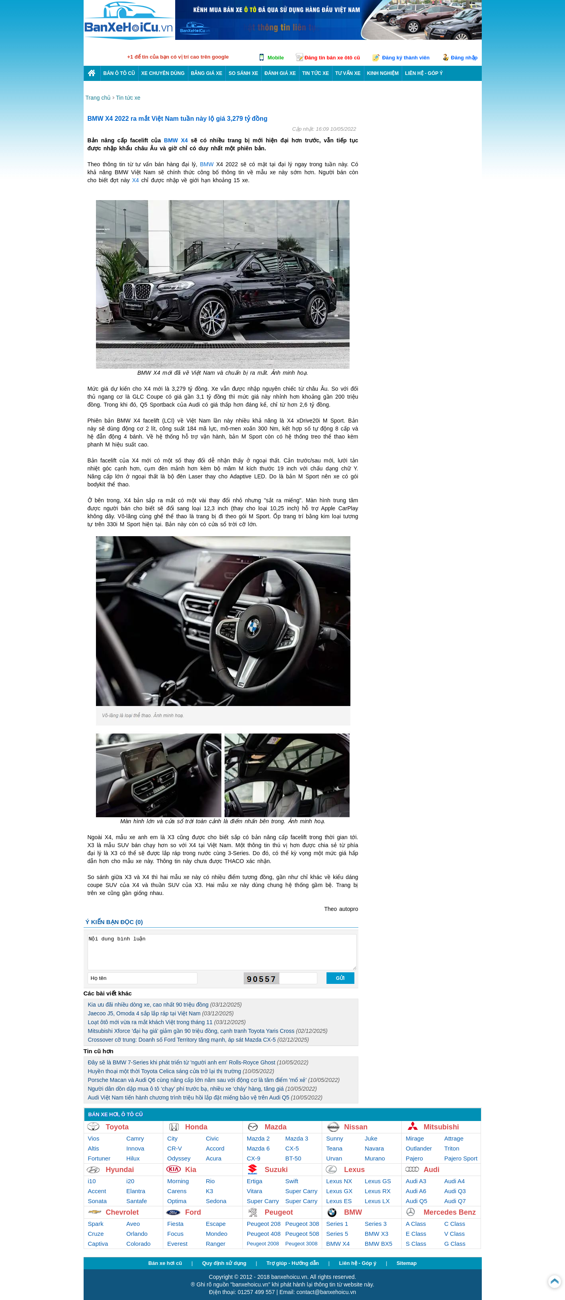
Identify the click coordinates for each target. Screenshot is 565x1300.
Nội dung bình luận (222, 952)
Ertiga (254, 1181)
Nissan (356, 1127)
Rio (210, 1181)
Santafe (136, 1201)
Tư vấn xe (348, 73)
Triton (451, 1148)
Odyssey (178, 1158)
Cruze (96, 1233)
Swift (292, 1181)
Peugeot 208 (264, 1223)
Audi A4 (454, 1181)
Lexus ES (339, 1201)
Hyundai (120, 1170)
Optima (176, 1201)
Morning (178, 1181)
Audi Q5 (416, 1201)
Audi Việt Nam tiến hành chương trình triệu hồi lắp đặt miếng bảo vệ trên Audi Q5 (205, 1097)
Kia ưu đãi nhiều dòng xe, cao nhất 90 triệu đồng (165, 1004)
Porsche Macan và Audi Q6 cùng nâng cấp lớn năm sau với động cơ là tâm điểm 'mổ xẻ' (214, 1080)
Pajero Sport (460, 1158)
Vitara (254, 1191)
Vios (94, 1138)
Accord (215, 1148)
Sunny (334, 1138)
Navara (374, 1148)
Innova (135, 1148)
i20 (130, 1181)
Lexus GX (339, 1191)
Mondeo (216, 1233)
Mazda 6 (258, 1148)
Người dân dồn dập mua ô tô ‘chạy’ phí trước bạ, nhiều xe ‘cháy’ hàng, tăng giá (202, 1089)
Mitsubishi (441, 1127)
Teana (334, 1148)
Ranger (215, 1243)
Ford (193, 1212)
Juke (371, 1138)
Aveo (133, 1223)
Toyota (117, 1127)
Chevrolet (122, 1212)
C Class (454, 1223)
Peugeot (279, 1212)
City (172, 1138)
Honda (196, 1127)
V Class (454, 1233)
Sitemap (407, 1263)
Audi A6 (416, 1191)
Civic (212, 1138)
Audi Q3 (455, 1191)
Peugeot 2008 (263, 1244)
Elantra (135, 1191)
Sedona (216, 1201)
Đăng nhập (464, 58)
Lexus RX (378, 1191)
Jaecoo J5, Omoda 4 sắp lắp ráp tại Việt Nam (161, 1013)
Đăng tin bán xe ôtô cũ (332, 58)
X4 (135, 180)
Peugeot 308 (302, 1223)
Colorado (138, 1243)
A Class (416, 1223)
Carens (176, 1191)
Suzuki (276, 1170)
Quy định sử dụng (224, 1263)
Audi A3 (416, 1181)
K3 (209, 1191)
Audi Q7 (455, 1201)
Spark (96, 1223)
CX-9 (253, 1158)
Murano (375, 1158)
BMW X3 (376, 1233)
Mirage (415, 1138)
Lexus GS (378, 1181)
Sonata (97, 1201)
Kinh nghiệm (383, 73)
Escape (216, 1223)
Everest (177, 1243)
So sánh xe (243, 73)
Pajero (414, 1158)
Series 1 (337, 1223)
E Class (416, 1233)
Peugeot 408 (264, 1233)
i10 (92, 1181)
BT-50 (293, 1158)
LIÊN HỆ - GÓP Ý (424, 73)
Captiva (98, 1243)
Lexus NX (339, 1181)
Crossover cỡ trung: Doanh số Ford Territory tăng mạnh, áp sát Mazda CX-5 (198, 1039)
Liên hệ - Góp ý (358, 1263)
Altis (93, 1148)
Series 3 (376, 1223)
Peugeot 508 (302, 1233)
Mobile (276, 58)
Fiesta (175, 1223)
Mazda (276, 1127)
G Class (454, 1243)
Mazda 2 (258, 1138)
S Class (416, 1243)
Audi (432, 1170)
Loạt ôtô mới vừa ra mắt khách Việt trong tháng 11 (167, 1022)
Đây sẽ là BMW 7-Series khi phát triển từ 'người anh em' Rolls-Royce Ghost (198, 1062)
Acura (213, 1158)
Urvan (334, 1158)
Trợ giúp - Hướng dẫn (292, 1263)
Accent (97, 1191)
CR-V (174, 1148)
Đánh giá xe (280, 73)
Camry (135, 1138)
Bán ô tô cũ (119, 73)
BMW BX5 (378, 1243)
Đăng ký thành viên (406, 58)
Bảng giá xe (207, 73)
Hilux (132, 1158)
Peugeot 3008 (301, 1244)
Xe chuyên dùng (163, 73)
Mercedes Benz (450, 1212)
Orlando (136, 1233)
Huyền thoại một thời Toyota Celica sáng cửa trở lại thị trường (181, 1071)
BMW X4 (176, 140)
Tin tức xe (315, 73)
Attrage (453, 1138)
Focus (175, 1233)
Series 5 (337, 1233)
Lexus (354, 1170)
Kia (190, 1170)
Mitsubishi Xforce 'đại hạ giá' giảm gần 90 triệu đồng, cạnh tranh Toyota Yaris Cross (208, 1031)
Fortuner (99, 1158)
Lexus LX (377, 1201)
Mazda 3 (297, 1138)
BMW (206, 164)
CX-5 (292, 1148)
